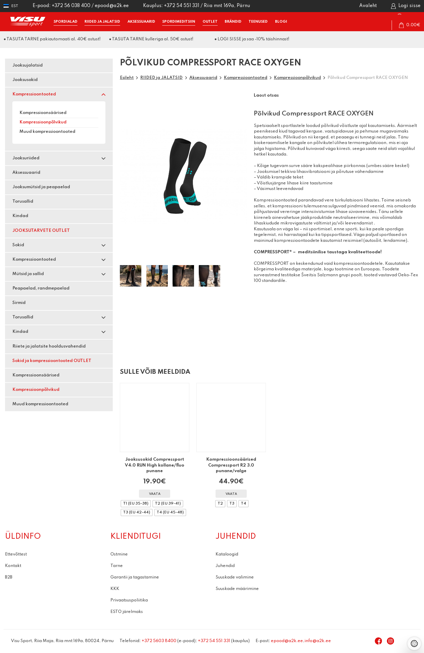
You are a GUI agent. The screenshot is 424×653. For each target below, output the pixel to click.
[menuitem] (11, 6)
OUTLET (210, 22)
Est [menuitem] (14, 6)
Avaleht (368, 6)
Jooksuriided (25, 158)
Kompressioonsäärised (43, 113)
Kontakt (13, 566)
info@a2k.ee (317, 641)
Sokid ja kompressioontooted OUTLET (51, 361)
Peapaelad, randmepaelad (40, 288)
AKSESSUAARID (141, 22)
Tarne (116, 566)
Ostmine (119, 554)
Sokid (18, 245)
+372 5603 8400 (159, 641)
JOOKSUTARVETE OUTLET (41, 231)
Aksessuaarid (26, 173)
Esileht (127, 78)
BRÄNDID (233, 22)
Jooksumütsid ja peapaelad (41, 187)
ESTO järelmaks (126, 612)
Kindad (20, 216)
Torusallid (22, 201)
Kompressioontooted (34, 94)
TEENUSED (258, 22)
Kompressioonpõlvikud (43, 122)
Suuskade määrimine (237, 589)
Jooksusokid (25, 80)
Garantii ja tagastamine (134, 577)
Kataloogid (227, 554)
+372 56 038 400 (71, 6)
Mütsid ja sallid (28, 274)
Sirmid (19, 303)
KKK (114, 589)
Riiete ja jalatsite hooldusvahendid (49, 346)
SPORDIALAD (65, 22)
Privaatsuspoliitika (129, 600)
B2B (8, 577)
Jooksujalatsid (27, 65)
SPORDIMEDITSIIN (178, 22)
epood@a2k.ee (112, 6)
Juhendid (225, 566)
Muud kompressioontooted (47, 132)
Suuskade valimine (235, 577)
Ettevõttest (16, 554)
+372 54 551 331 (181, 6)
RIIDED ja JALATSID (102, 22)
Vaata (154, 494)
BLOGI (281, 22)
